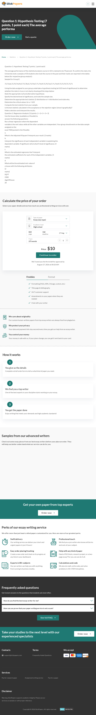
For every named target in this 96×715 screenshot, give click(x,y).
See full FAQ (47, 617)
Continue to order (48, 255)
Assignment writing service (34, 678)
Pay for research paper (9, 678)
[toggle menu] (93, 4)
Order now (10, 37)
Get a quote (31, 37)
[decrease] (59, 240)
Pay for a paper (53, 678)
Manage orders (88, 4)
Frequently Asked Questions (42, 655)
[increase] (67, 240)
